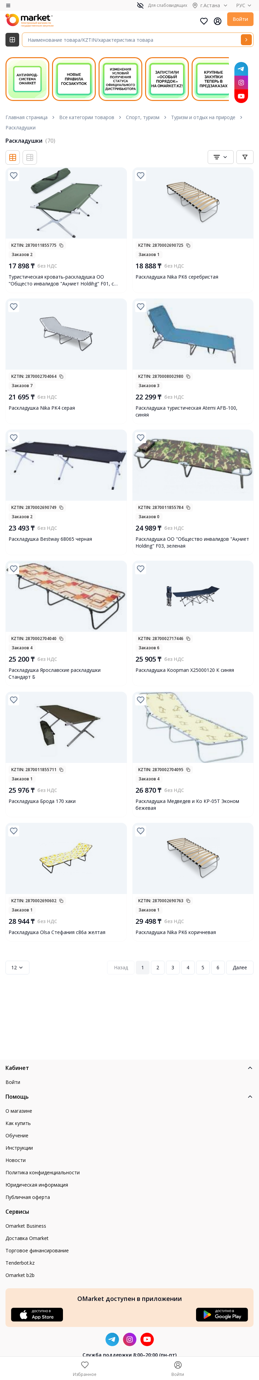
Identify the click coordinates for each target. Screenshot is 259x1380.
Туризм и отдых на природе (203, 117)
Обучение (16, 1135)
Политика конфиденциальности (42, 1172)
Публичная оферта (27, 1197)
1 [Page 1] (142, 967)
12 (17, 967)
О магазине (18, 1111)
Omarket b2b (20, 1275)
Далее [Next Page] (240, 967)
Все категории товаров (86, 117)
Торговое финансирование (37, 1250)
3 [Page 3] (172, 967)
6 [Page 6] (218, 967)
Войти (240, 19)
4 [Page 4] (187, 967)
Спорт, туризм (142, 117)
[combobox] (221, 157)
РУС (245, 5)
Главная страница (26, 117)
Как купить (18, 1123)
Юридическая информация (36, 1184)
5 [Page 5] (203, 967)
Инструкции (19, 1148)
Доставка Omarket (27, 1238)
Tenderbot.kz (20, 1263)
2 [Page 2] (157, 967)
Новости (15, 1160)
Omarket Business (25, 1226)
